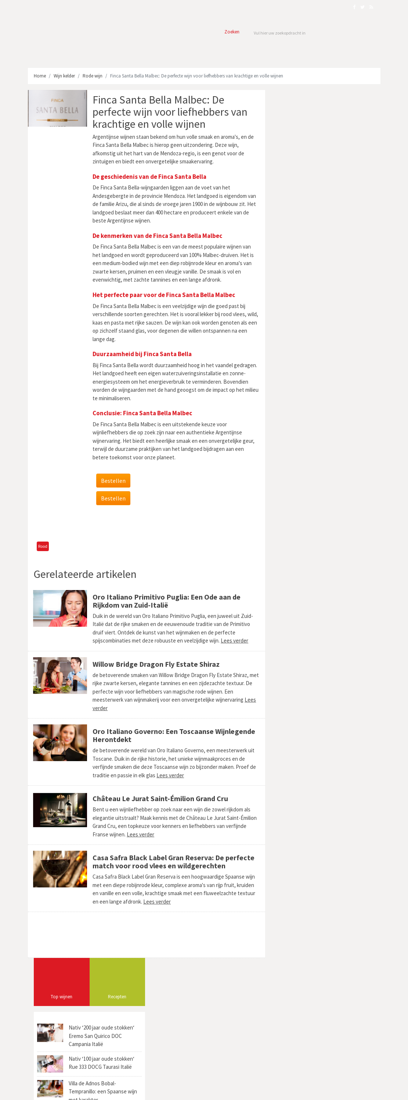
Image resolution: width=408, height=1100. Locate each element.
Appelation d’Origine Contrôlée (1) (311, 513)
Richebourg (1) (293, 563)
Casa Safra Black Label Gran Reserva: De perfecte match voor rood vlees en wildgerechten (173, 861)
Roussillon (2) (338, 463)
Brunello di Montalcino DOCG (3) (310, 488)
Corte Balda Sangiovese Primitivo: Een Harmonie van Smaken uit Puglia (335, 1000)
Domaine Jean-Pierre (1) (322, 426)
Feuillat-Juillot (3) (297, 538)
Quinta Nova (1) (295, 551)
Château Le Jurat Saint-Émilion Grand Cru (159, 798)
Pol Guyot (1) (292, 526)
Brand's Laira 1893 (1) (330, 526)
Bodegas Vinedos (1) (299, 451)
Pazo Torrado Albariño (238, 1012)
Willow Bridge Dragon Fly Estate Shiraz (155, 664)
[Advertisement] (145, 524)
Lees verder (234, 640)
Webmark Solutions (83, 1090)
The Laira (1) (331, 538)
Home (40, 76)
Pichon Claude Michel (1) (303, 438)
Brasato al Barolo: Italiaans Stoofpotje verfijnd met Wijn (328, 1047)
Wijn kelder (64, 76)
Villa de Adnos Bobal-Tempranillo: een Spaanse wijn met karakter (338, 223)
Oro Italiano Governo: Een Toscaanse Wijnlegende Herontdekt (173, 735)
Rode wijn (92, 76)
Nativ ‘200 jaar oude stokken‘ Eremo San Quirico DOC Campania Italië (336, 168)
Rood (42, 546)
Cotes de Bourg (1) (340, 451)
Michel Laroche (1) (333, 551)
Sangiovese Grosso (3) (300, 463)
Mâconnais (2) (293, 501)
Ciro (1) (286, 426)
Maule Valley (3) (295, 476)
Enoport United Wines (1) (338, 476)
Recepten (352, 129)
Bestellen (112, 480)
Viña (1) (356, 538)
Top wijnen (296, 129)
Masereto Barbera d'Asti (238, 1037)
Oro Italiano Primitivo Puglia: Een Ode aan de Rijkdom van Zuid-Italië (166, 600)
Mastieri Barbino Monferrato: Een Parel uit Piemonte (333, 1032)
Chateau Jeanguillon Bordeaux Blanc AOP (233, 1000)
